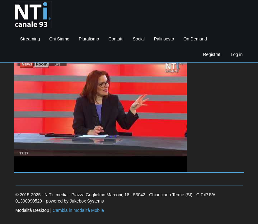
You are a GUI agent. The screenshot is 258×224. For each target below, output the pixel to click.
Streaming (30, 38)
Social (139, 38)
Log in (236, 54)
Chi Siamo (59, 38)
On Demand (195, 38)
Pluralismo (89, 38)
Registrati (212, 54)
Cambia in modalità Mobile (78, 210)
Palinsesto (164, 38)
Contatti (115, 38)
